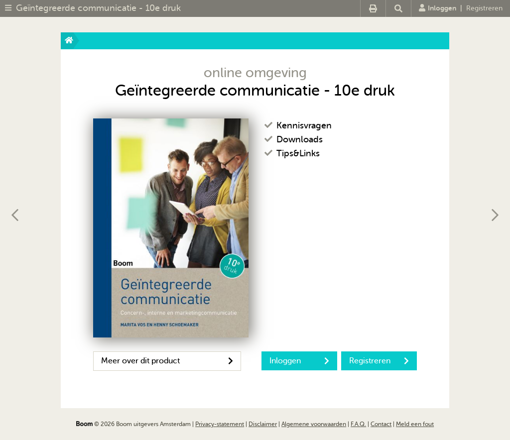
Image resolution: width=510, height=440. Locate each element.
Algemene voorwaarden (313, 424)
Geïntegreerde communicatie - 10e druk (98, 8)
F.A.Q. (358, 424)
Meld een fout (415, 424)
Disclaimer (263, 424)
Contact (381, 424)
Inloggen (437, 8)
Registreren (484, 8)
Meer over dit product (167, 360)
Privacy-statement (219, 424)
